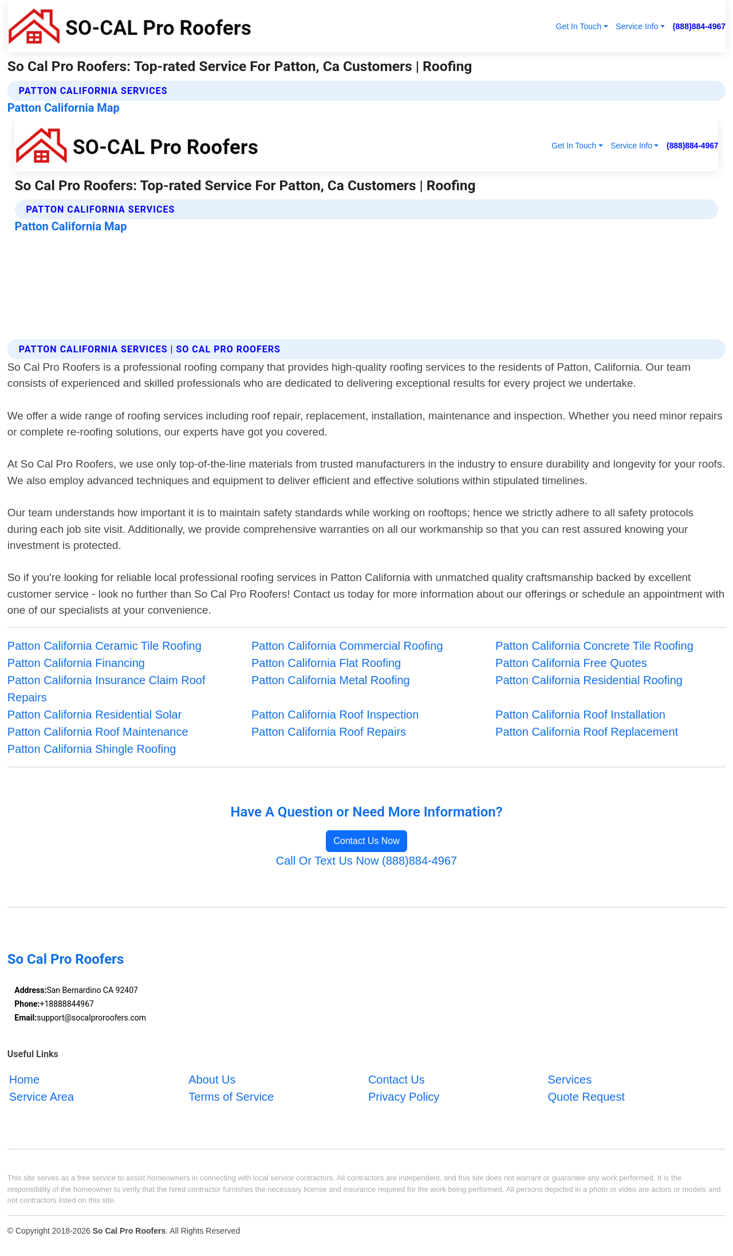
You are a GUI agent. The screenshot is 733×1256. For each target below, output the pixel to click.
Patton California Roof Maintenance (97, 731)
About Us (211, 1079)
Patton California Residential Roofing (589, 680)
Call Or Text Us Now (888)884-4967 (366, 860)
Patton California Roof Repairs (328, 731)
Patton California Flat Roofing (326, 663)
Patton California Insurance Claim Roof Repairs (106, 689)
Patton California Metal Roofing (330, 680)
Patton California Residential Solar (94, 714)
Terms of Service (231, 1096)
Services (569, 1079)
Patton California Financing (76, 663)
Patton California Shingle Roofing (91, 749)
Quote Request (586, 1096)
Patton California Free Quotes (571, 663)
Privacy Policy (403, 1096)
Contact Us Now (366, 841)
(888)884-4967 (699, 26)
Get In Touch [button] (578, 26)
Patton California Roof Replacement (586, 731)
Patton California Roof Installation (580, 714)
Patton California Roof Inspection (335, 714)
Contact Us (396, 1079)
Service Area (41, 1096)
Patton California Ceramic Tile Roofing (104, 645)
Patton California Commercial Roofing (347, 645)
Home (24, 1079)
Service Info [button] (637, 26)
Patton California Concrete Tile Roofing (594, 645)
